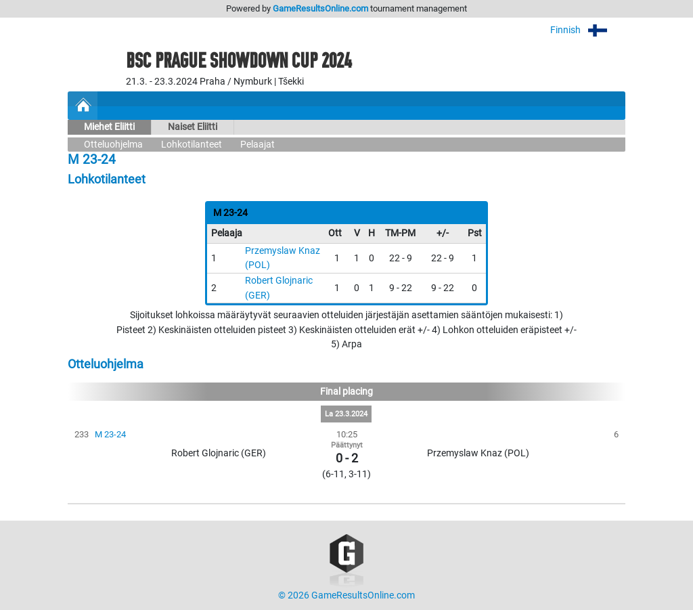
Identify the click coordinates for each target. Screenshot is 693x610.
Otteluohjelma (113, 144)
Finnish (587, 30)
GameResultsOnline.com (320, 8)
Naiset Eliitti (192, 127)
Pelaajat (257, 144)
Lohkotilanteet (191, 144)
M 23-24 (110, 434)
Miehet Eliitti (109, 127)
